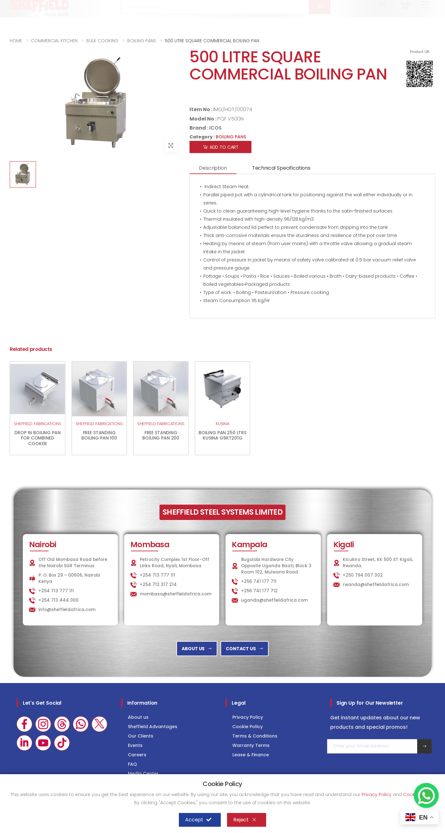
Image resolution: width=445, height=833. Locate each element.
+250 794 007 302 (363, 575)
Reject (245, 820)
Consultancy (416, 7)
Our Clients (140, 736)
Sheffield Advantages (152, 726)
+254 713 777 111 (28, 7)
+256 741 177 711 (258, 581)
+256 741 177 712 (259, 591)
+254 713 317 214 (158, 585)
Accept (198, 820)
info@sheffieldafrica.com (87, 7)
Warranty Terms (251, 745)
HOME (16, 41)
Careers (137, 755)
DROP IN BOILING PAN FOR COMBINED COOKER (37, 438)
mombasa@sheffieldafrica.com (175, 594)
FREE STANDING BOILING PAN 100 (99, 435)
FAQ (132, 764)
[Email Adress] (372, 746)
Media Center (143, 773)
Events (135, 745)
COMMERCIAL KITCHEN (54, 41)
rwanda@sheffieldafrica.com (376, 585)
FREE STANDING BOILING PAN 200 (160, 435)
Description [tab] (213, 168)
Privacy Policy (247, 717)
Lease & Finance (250, 755)
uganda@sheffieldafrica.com (274, 600)
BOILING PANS (141, 41)
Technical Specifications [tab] (281, 168)
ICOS (215, 127)
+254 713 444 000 (58, 600)
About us (138, 717)
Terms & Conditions (254, 736)
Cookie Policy (247, 726)
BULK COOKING (102, 41)
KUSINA (222, 424)
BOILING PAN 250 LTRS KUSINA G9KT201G (222, 435)
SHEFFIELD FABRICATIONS (37, 424)
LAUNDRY (330, 7)
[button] (382, 24)
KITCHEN (294, 7)
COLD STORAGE (370, 7)
